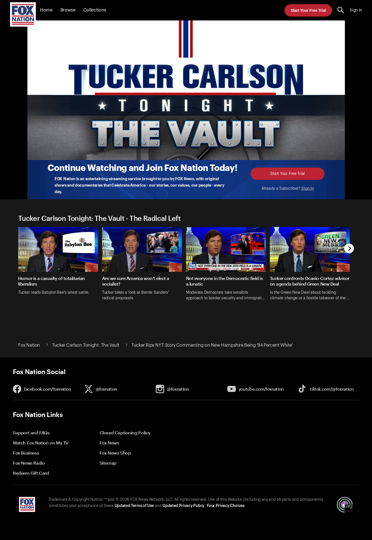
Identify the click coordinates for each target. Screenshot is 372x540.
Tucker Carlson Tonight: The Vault (85, 345)
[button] (340, 10)
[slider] (186, 270)
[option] (60, 270)
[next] (349, 249)
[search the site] (340, 10)
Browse (68, 10)
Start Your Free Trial (308, 10)
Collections (94, 10)
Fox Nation (29, 345)
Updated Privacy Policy (183, 506)
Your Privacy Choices (225, 506)
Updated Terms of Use (134, 506)
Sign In (307, 189)
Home (46, 10)
